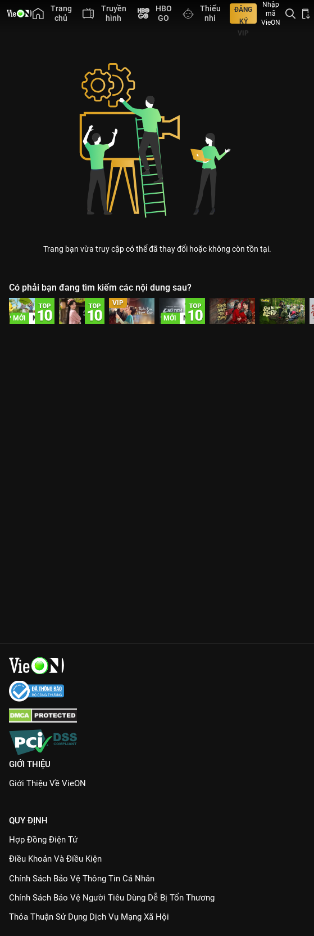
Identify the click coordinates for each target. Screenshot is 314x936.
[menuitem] (51, 13)
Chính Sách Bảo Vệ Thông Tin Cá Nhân (81, 878)
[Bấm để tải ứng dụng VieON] (306, 13)
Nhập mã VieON (270, 13)
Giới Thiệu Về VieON (47, 783)
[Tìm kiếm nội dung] (290, 13)
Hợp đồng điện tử (43, 840)
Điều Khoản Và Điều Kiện (55, 859)
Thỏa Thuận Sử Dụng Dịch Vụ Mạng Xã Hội (89, 917)
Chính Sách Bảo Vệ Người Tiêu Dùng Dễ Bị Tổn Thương (112, 898)
